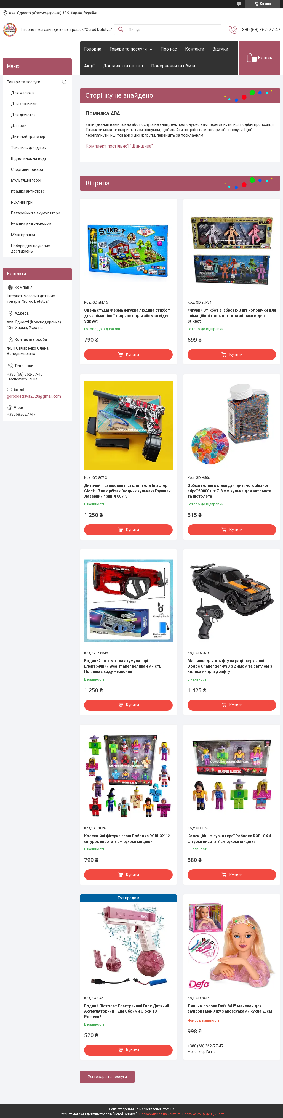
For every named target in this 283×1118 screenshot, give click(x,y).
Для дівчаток (23, 115)
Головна (92, 49)
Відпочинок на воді (28, 158)
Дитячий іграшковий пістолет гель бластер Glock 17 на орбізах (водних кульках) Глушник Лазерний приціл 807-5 (127, 490)
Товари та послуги (128, 49)
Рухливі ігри (22, 202)
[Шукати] (121, 29)
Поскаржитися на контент (159, 1114)
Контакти (194, 49)
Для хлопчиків (24, 104)
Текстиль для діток (28, 147)
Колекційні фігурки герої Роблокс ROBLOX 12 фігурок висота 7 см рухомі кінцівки (127, 839)
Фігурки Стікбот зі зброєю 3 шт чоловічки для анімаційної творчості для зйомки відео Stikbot (232, 315)
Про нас (169, 49)
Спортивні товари (27, 169)
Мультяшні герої (26, 180)
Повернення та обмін (173, 65)
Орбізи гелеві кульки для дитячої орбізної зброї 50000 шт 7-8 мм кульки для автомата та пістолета (229, 490)
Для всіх (18, 125)
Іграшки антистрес (28, 191)
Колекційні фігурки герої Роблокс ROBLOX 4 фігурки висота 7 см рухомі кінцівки (229, 839)
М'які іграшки (23, 235)
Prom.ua (168, 1109)
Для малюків (23, 93)
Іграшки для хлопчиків (31, 224)
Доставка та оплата (123, 65)
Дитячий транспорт (29, 136)
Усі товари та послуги (107, 1076)
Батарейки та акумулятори (35, 213)
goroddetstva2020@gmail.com (34, 396)
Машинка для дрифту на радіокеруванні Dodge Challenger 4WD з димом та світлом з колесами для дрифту (230, 666)
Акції (89, 65)
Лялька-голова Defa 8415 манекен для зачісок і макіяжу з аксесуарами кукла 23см (230, 1009)
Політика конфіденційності (203, 1114)
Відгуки (220, 49)
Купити (132, 354)
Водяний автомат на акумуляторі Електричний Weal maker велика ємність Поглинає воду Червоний (122, 666)
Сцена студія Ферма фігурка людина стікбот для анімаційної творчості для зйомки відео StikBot (127, 315)
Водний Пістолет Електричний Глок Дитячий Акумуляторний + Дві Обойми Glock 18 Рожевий (126, 1011)
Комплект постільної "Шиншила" (119, 146)
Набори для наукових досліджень (30, 249)
